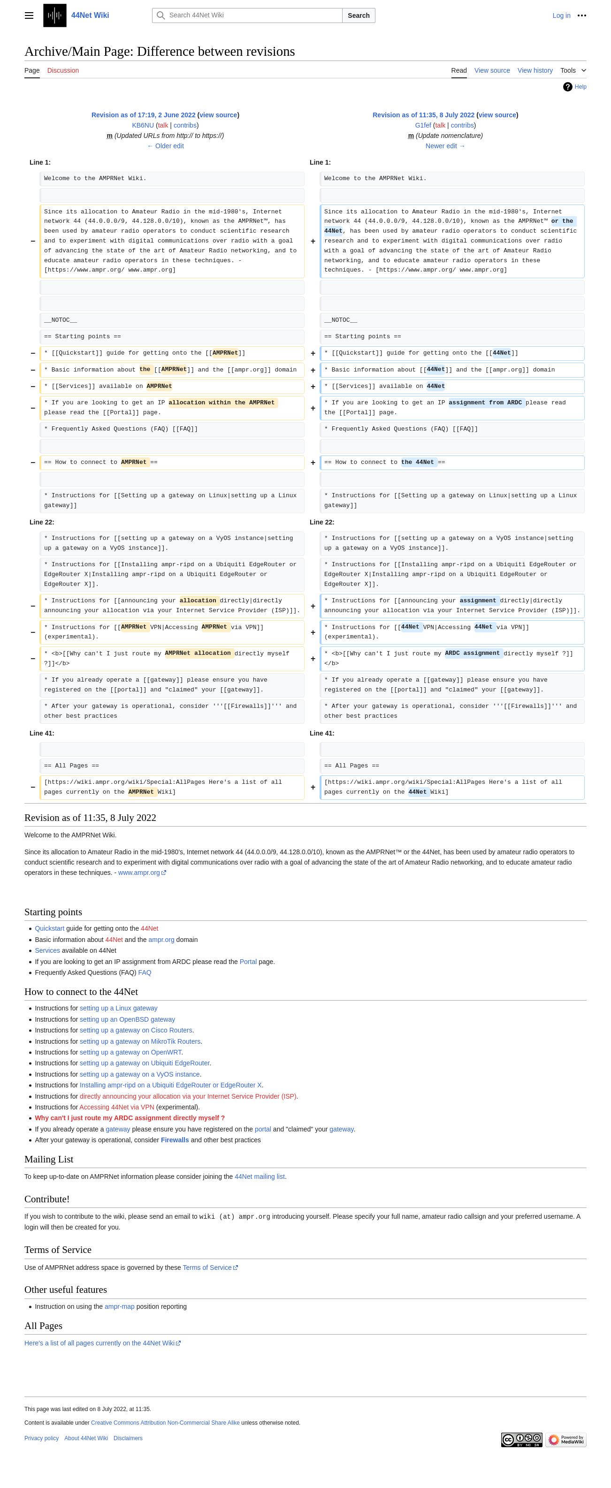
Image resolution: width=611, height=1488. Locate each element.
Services (47, 950)
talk (163, 125)
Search (359, 15)
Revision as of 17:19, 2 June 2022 (144, 115)
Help (581, 87)
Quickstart (49, 928)
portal (263, 1129)
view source (218, 115)
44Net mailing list (260, 1176)
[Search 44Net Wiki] (247, 15)
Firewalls (175, 1140)
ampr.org (161, 939)
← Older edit (165, 146)
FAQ (145, 972)
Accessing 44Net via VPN (116, 1107)
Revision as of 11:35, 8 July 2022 (423, 115)
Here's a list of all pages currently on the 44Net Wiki (99, 1342)
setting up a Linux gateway (119, 1008)
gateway (118, 1129)
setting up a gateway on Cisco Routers (136, 1030)
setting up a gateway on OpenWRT (130, 1052)
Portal (248, 961)
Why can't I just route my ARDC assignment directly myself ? (130, 1118)
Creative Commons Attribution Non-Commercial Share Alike (165, 1422)
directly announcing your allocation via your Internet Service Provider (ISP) (188, 1096)
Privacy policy (41, 1438)
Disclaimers (128, 1438)
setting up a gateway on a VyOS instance (140, 1074)
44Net (149, 928)
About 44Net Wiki (86, 1438)
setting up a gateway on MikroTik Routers (140, 1041)
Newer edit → (446, 146)
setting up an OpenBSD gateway (127, 1019)
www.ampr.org (139, 872)
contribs (185, 125)
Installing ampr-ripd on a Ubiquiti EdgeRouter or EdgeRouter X (171, 1085)
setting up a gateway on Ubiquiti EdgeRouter (144, 1063)
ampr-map (120, 1306)
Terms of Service (207, 1267)
